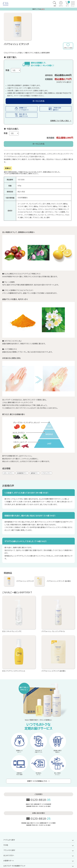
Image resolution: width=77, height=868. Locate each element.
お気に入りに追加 (68, 46)
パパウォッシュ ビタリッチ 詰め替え (59, 581)
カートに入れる (39, 101)
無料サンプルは (39, 9)
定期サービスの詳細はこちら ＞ (38, 781)
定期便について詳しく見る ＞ (60, 121)
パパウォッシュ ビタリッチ (25, 581)
